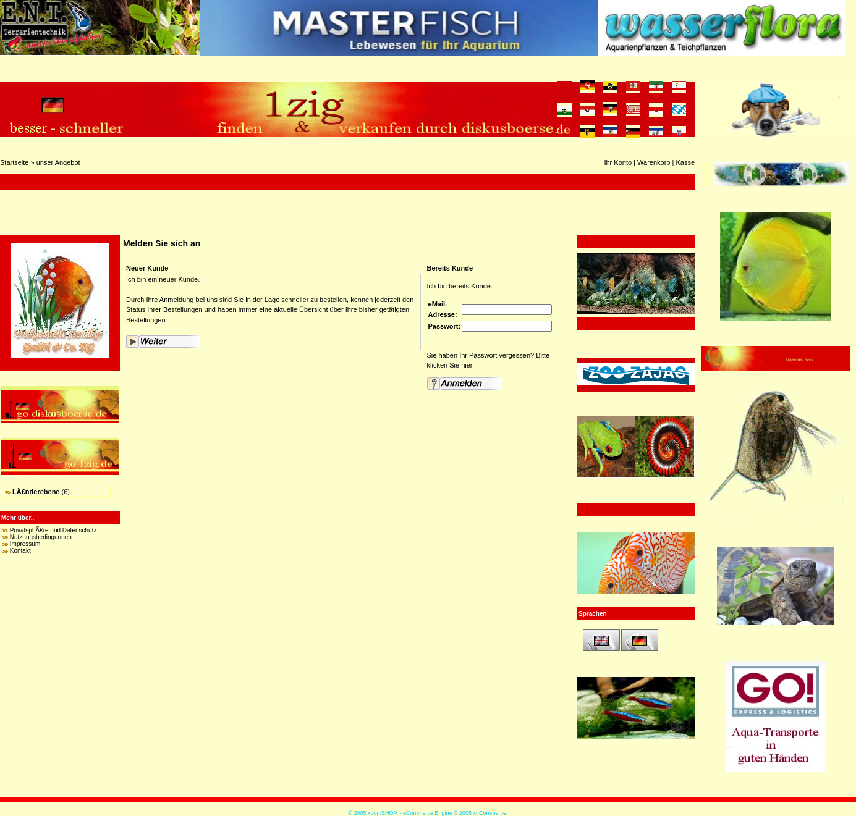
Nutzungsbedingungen (41, 537)
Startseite (14, 162)
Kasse (685, 162)
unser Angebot (58, 162)
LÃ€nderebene (35, 491)
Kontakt (20, 550)
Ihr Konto (618, 162)
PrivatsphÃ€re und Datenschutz (53, 530)
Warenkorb (653, 162)
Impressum (25, 543)
